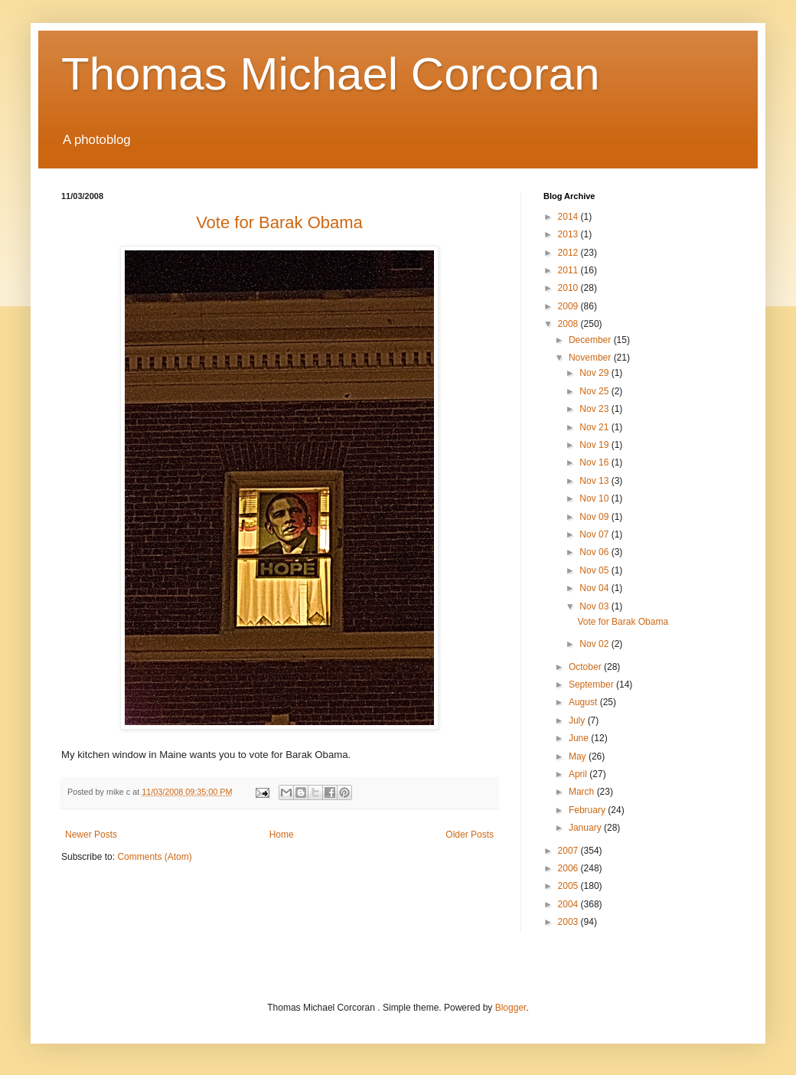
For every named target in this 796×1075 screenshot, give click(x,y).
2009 (569, 306)
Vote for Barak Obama (622, 621)
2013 (569, 234)
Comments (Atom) (154, 856)
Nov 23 (595, 409)
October (586, 667)
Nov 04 (595, 588)
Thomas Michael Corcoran (330, 74)
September (592, 684)
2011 (569, 270)
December (591, 340)
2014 (569, 216)
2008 (569, 324)
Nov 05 (595, 570)
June (580, 738)
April (579, 774)
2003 (569, 922)
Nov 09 (595, 516)
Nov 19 (595, 444)
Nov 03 (595, 606)
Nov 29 (595, 373)
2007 (569, 850)
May (579, 756)
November (591, 357)
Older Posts (469, 834)
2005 (569, 886)
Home (281, 834)
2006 (569, 868)
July (578, 720)
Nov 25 (595, 391)
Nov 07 (595, 534)
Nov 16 (595, 462)
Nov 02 (595, 644)
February (588, 810)
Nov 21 (595, 427)
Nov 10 (595, 498)
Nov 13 (595, 480)
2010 (569, 288)
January (586, 827)
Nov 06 (595, 552)
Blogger (511, 1007)
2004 (569, 904)
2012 (569, 252)
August (584, 702)
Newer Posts (91, 834)
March (583, 791)
